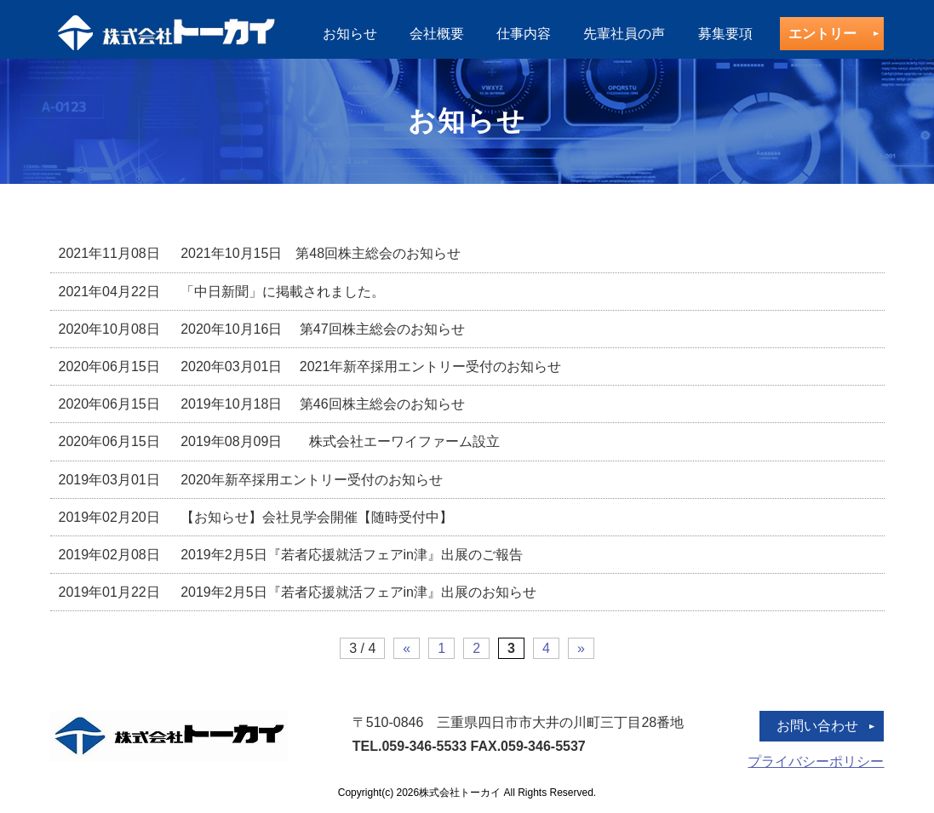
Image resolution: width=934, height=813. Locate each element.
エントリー (822, 33)
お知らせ (350, 33)
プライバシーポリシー (816, 761)
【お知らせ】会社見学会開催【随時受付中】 (256, 517)
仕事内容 (523, 33)
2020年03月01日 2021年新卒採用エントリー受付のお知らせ (310, 366)
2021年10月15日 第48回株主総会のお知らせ (267, 253)
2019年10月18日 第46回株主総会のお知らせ (262, 403)
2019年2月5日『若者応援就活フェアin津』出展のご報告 (291, 554)
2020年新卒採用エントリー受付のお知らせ (251, 479)
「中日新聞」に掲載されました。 (222, 291)
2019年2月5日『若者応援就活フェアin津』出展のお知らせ (297, 592)
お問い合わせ (817, 726)
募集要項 (725, 33)
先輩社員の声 (624, 33)
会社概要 (437, 33)
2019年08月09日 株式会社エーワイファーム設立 (280, 441)
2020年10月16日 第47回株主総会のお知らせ (262, 329)
